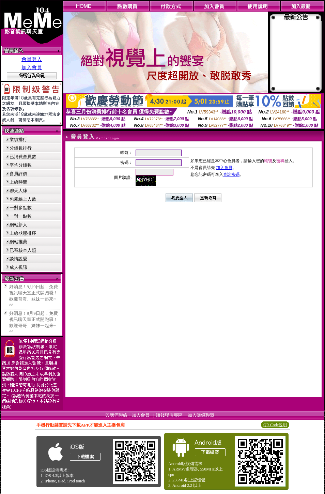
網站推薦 (18, 241)
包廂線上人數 (23, 199)
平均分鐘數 (21, 165)
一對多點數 (21, 207)
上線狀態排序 (23, 233)
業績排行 (18, 139)
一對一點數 (21, 216)
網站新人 (18, 224)
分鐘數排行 (21, 148)
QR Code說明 (275, 424)
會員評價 (18, 173)
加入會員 (31, 67)
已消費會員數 (23, 156)
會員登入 (31, 59)
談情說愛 (18, 258)
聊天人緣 (18, 190)
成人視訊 (18, 267)
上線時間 (18, 182)
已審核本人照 (23, 250)
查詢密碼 (231, 174)
